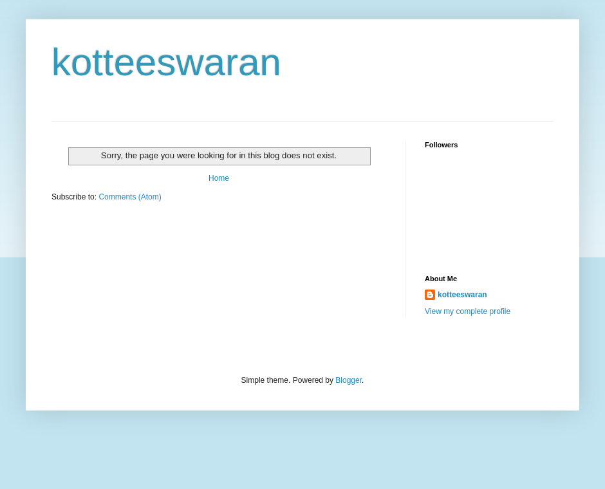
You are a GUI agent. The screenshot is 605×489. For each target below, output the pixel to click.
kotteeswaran (166, 62)
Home (219, 178)
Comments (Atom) (129, 196)
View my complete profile (467, 311)
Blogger (348, 380)
